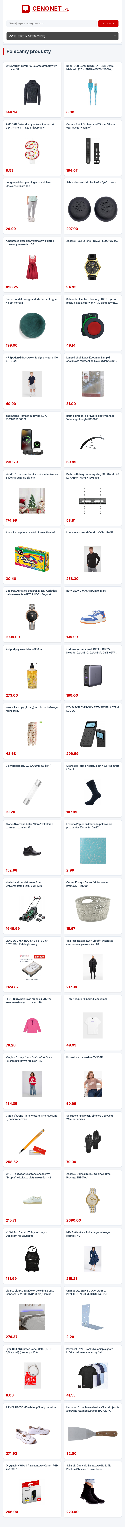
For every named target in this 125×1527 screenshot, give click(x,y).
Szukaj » (108, 23)
